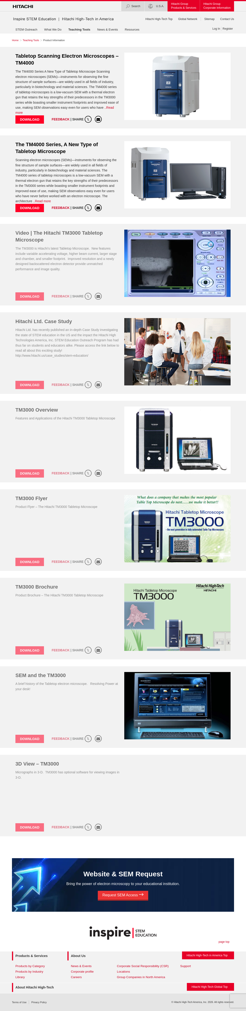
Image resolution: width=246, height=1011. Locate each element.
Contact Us (227, 19)
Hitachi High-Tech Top (159, 19)
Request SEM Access (123, 895)
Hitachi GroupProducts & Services (183, 5)
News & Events (107, 29)
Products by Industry (29, 971)
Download (29, 119)
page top (224, 941)
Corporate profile (82, 971)
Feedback (61, 119)
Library (20, 977)
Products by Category (30, 966)
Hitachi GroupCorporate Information (217, 5)
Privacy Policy (39, 1002)
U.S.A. (156, 6)
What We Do (52, 29)
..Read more (42, 201)
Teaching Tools (79, 29)
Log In (216, 28)
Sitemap (209, 19)
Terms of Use (19, 1002)
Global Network (187, 19)
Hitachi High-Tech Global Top (209, 986)
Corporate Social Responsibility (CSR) (143, 966)
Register (228, 28)
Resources (132, 29)
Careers (76, 977)
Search (132, 6)
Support (185, 966)
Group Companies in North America (141, 977)
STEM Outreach (26, 29)
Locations (123, 971)
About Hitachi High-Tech (34, 987)
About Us (78, 956)
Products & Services (31, 956)
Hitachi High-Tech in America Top (207, 955)
